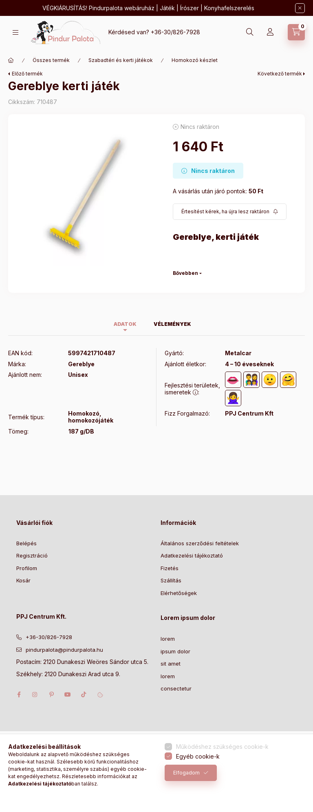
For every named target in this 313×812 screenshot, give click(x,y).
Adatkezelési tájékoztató (192, 555)
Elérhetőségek (179, 593)
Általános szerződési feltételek (200, 543)
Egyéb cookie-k (198, 756)
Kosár (23, 580)
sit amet (171, 663)
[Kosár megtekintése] (296, 32)
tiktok (84, 694)
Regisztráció (32, 555)
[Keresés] (250, 32)
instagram (35, 694)
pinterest (51, 694)
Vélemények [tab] (172, 324)
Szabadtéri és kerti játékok (120, 60)
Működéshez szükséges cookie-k (222, 746)
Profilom (26, 568)
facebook (19, 694)
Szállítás (171, 580)
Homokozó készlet (195, 60)
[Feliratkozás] (230, 212)
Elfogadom (186, 773)
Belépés (26, 543)
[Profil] (270, 32)
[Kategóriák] (15, 32)
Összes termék (51, 60)
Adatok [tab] (125, 324)
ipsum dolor (175, 651)
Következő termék (280, 74)
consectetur (176, 688)
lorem (168, 638)
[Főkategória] (11, 60)
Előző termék (27, 74)
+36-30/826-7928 (175, 32)
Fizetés (170, 568)
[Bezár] (300, 8)
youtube (68, 694)
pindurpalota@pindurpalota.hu (64, 649)
